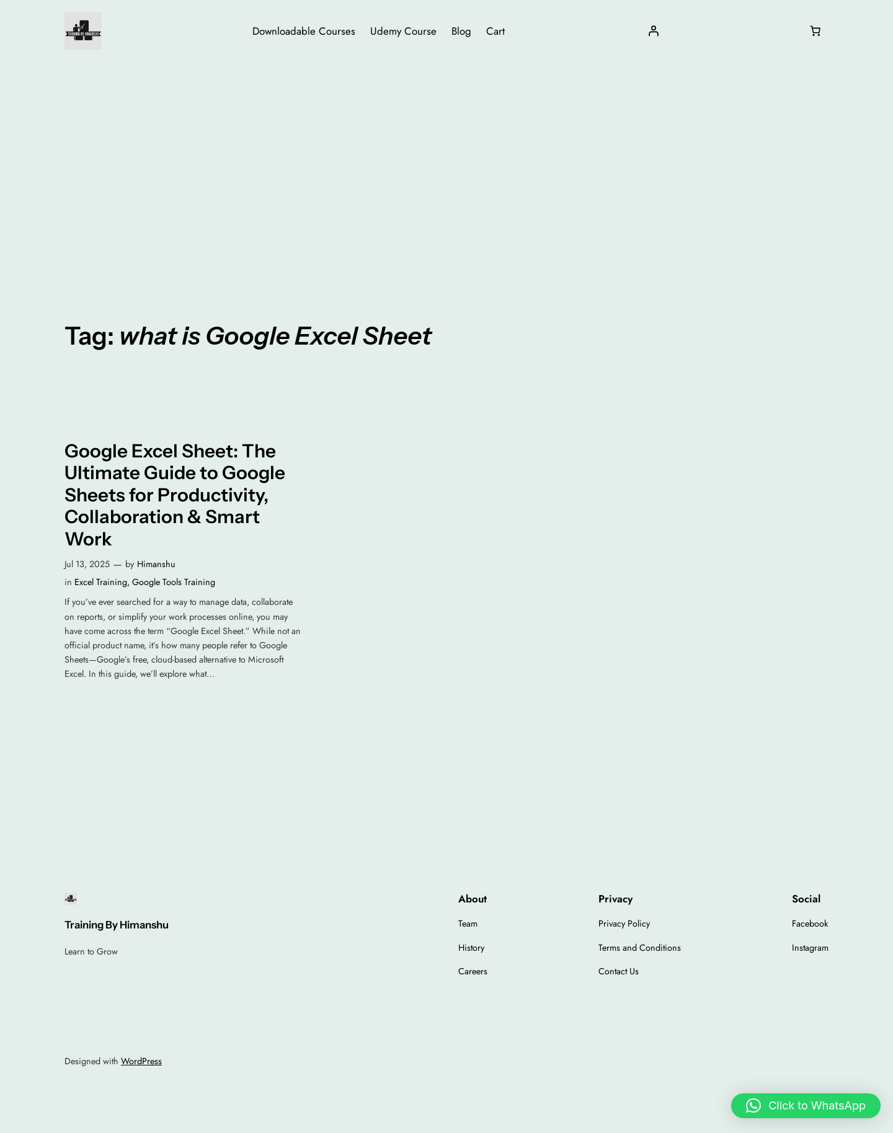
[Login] (654, 31)
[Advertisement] (446, 160)
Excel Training (100, 582)
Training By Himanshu (116, 925)
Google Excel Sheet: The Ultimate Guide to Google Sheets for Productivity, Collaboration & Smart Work (174, 495)
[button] (806, 1105)
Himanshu (156, 564)
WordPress (141, 1061)
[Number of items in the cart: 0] (815, 31)
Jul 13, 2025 (87, 564)
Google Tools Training (173, 582)
